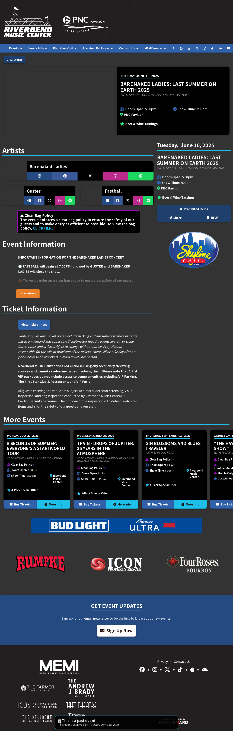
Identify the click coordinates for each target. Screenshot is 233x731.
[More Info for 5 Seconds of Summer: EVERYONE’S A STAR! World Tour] (37, 469)
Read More (28, 293)
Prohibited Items (194, 209)
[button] (35, 465)
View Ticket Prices (34, 324)
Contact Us (182, 661)
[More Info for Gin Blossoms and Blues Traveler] (174, 469)
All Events (14, 59)
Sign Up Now (116, 630)
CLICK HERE (43, 228)
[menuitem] (15, 48)
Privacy (162, 661)
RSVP (212, 217)
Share (175, 217)
